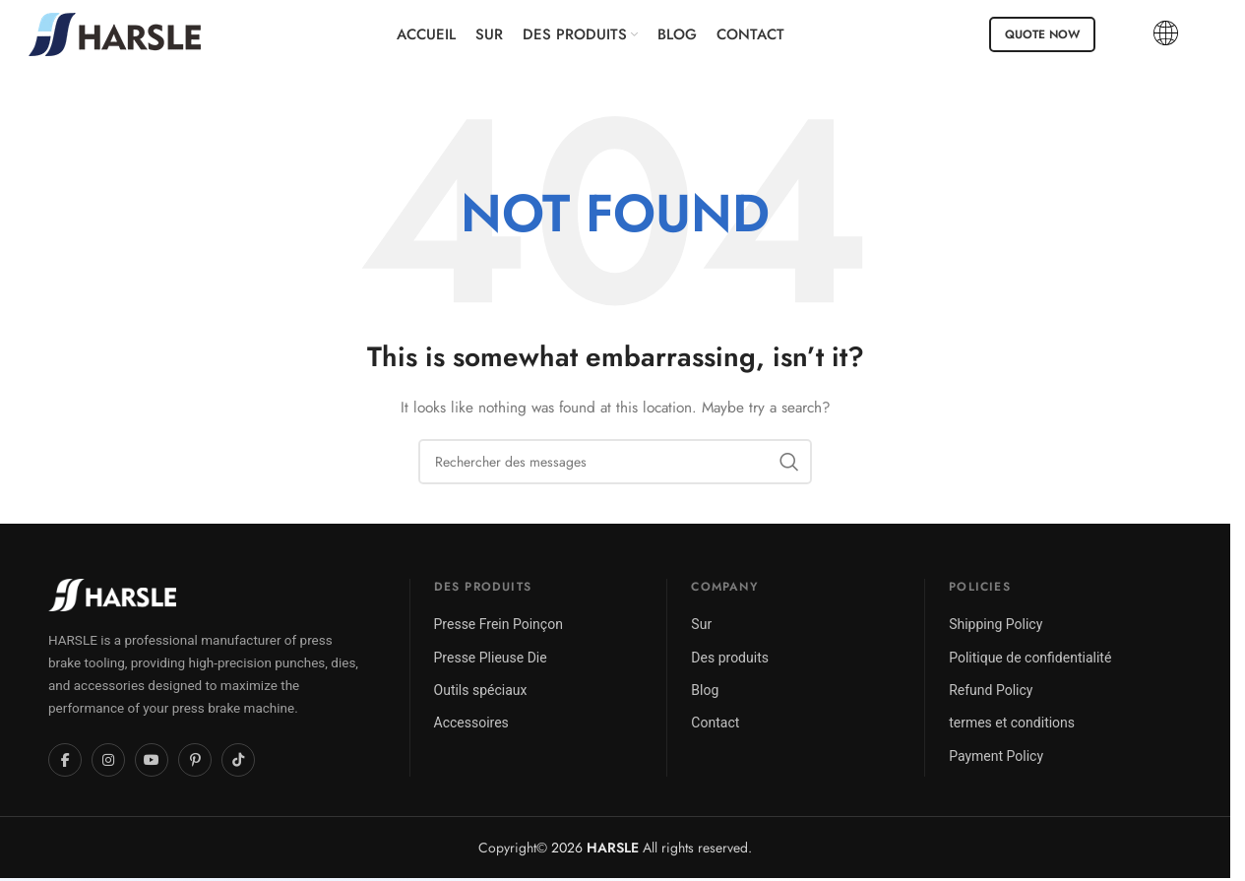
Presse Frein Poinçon (498, 624)
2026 (595, 847)
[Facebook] (65, 760)
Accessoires (471, 722)
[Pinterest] (195, 760)
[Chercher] (615, 461)
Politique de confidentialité (1030, 657)
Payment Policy (996, 756)
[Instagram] (108, 760)
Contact (715, 722)
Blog (704, 690)
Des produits (730, 657)
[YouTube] (151, 760)
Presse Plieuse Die (490, 657)
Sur (701, 624)
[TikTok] (238, 760)
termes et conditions (1012, 722)
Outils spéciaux (481, 690)
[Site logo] (115, 32)
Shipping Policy (995, 624)
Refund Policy (990, 690)
